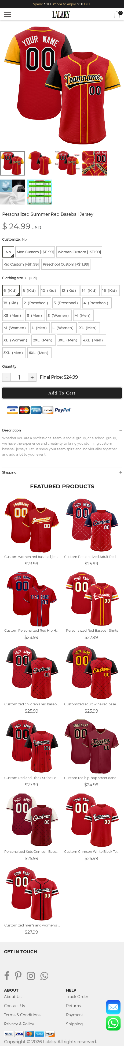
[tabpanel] (62, 86)
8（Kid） (30, 290)
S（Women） (59, 315)
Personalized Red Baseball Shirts (92, 630)
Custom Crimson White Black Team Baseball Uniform (92, 852)
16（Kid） (110, 290)
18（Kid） (11, 303)
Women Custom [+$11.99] (79, 252)
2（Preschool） (37, 303)
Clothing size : (20, 278)
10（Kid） (49, 290)
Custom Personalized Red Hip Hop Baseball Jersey (32, 630)
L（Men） (40, 328)
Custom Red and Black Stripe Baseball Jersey (32, 778)
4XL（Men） (94, 340)
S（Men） (35, 315)
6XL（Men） (39, 353)
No (10, 253)
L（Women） (63, 328)
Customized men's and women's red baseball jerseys (32, 925)
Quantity (9, 366)
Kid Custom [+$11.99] (21, 264)
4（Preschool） (96, 303)
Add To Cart (61, 393)
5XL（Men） (14, 353)
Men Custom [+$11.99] (35, 252)
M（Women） (15, 328)
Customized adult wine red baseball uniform (92, 704)
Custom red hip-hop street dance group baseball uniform (92, 778)
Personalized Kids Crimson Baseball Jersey (32, 852)
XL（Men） (89, 328)
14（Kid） (90, 290)
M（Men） (83, 315)
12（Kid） (70, 290)
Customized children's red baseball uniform (32, 704)
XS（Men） (13, 315)
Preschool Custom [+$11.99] (66, 264)
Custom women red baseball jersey (32, 557)
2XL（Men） (43, 340)
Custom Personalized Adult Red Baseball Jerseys (92, 557)
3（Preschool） (67, 303)
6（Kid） (11, 292)
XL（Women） (16, 340)
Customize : (14, 239)
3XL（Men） (68, 340)
